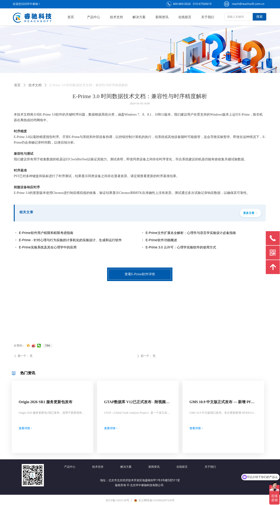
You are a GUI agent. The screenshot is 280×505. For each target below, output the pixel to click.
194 (47, 345)
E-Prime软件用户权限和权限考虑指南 (46, 233)
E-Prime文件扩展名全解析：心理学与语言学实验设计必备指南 (191, 233)
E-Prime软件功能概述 (161, 240)
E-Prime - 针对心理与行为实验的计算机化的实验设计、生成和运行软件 (70, 240)
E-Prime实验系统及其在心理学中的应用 (48, 247)
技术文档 (35, 85)
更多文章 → (250, 213)
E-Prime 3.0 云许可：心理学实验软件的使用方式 (181, 247)
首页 (17, 85)
